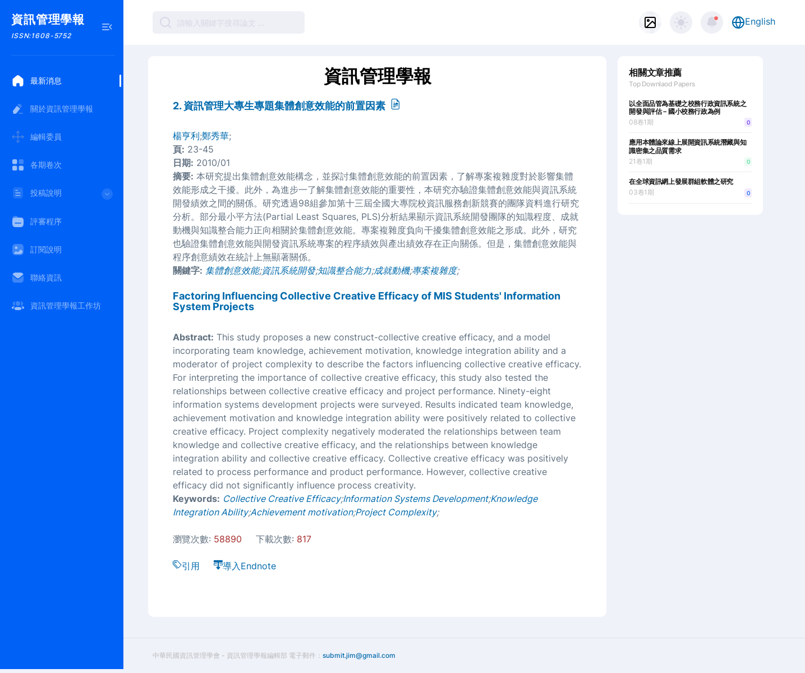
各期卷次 (36, 165)
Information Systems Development (415, 498)
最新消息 (36, 80)
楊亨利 (186, 135)
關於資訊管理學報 (52, 109)
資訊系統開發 (288, 270)
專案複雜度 (434, 270)
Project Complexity (395, 512)
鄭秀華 (215, 135)
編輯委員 (36, 137)
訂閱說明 (36, 249)
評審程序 (36, 221)
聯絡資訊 (36, 277)
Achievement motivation (301, 512)
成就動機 (392, 270)
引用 (186, 565)
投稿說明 (63, 196)
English (753, 22)
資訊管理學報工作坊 (56, 305)
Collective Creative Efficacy (282, 498)
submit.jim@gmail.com (359, 655)
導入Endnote (245, 565)
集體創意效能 (232, 270)
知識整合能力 (344, 270)
